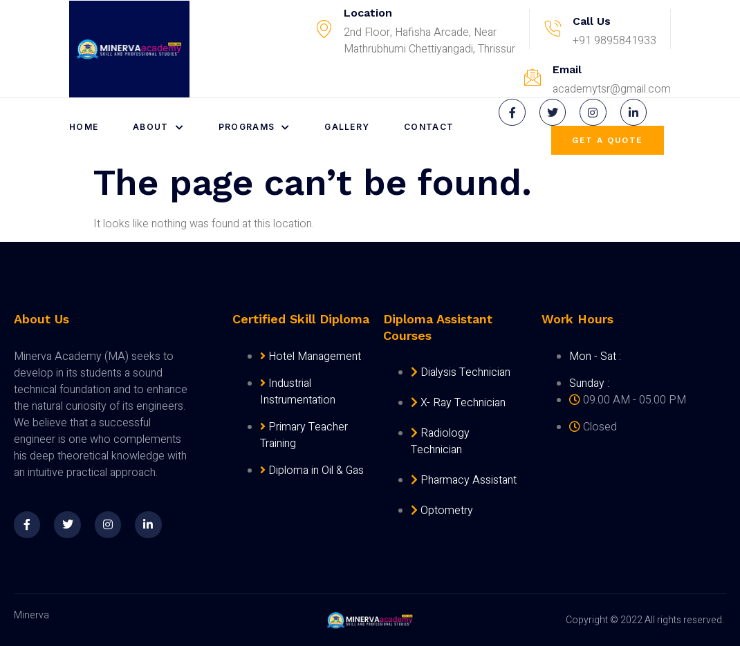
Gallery (347, 127)
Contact (429, 127)
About (158, 127)
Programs (254, 127)
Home (83, 127)
